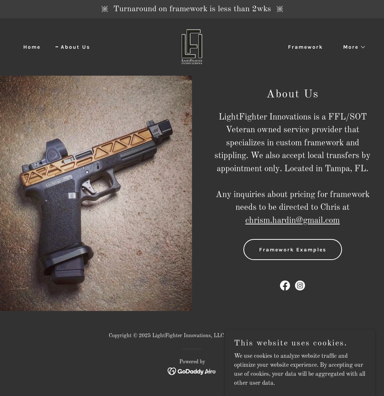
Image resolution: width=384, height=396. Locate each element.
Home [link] (31, 47)
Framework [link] (305, 47)
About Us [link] (75, 47)
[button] (352, 47)
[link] (192, 47)
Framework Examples (292, 250)
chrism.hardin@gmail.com (292, 220)
